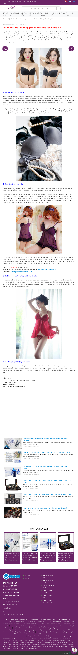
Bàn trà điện (23, 14)
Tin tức (67, 14)
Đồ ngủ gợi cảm (14, 14)
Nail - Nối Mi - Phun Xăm (58, 14)
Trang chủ (5, 14)
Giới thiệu (7, 1)
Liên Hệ (27, 578)
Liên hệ (71, 14)
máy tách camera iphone (29, 648)
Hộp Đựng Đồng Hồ (35, 14)
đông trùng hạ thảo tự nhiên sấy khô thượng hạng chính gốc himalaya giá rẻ (45, 646)
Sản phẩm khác (44, 14)
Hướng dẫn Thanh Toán (18, 1)
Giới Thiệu (28, 575)
